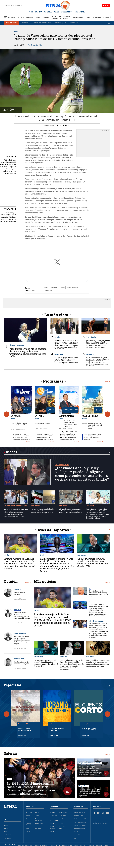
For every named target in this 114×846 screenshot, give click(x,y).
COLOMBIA (38, 12)
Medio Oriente (90, 657)
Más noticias (45, 581)
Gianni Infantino (81, 555)
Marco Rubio (90, 354)
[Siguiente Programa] (107, 414)
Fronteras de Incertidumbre (24, 729)
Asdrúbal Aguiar (21, 599)
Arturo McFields (21, 648)
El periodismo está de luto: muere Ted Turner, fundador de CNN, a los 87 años (99, 594)
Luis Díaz (6, 555)
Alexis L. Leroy (21, 623)
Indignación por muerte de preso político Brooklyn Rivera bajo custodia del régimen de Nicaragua (70, 510)
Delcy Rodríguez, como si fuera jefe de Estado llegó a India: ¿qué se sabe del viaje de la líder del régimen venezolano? (66, 360)
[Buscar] (112, 17)
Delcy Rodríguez (59, 354)
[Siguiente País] (109, 24)
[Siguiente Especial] (107, 714)
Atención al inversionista (79, 819)
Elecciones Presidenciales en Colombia (15, 505)
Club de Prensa (90, 415)
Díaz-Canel (57, 23)
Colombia (57, 337)
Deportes (46, 17)
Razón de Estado (54, 831)
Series (9, 779)
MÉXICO (56, 12)
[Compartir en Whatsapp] (69, 126)
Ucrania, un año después (57, 729)
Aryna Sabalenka (91, 337)
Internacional (7, 838)
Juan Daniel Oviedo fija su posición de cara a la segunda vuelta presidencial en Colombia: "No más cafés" (28, 353)
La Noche (15, 415)
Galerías (10, 753)
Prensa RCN (76, 835)
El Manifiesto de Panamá (19, 593)
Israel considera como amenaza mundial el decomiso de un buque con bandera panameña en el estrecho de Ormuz (98, 663)
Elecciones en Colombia (16, 345)
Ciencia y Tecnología (67, 17)
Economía (29, 17)
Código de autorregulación (80, 825)
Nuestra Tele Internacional (56, 17)
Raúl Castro (24, 23)
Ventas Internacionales (79, 828)
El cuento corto (89, 729)
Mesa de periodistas (53, 827)
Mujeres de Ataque (62, 827)
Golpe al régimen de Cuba (96, 621)
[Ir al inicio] (12, 810)
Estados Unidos (35, 505)
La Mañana (62, 819)
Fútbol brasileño (72, 287)
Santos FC (54, 287)
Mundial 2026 (74, 23)
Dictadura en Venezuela (62, 464)
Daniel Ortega (63, 505)
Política (21, 17)
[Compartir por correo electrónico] (66, 126)
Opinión (106, 17)
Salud (89, 17)
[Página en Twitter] (103, 813)
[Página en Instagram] (98, 813)
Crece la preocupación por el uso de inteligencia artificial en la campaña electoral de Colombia (92, 437)
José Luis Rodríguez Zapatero (41, 23)
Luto (90, 588)
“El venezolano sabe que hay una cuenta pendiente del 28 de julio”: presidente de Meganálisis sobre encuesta (45, 437)
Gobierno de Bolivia (20, 633)
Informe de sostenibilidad (79, 822)
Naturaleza (17, 609)
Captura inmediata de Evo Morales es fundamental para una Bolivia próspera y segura (22, 639)
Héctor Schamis (19, 658)
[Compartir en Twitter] (60, 126)
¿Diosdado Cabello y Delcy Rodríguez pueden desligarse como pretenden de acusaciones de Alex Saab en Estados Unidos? (82, 473)
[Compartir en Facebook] (57, 126)
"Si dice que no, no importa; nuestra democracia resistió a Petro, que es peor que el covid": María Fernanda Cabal (21, 437)
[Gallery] (57, 414)
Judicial (38, 17)
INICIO (31, 12)
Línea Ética (76, 831)
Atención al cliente (78, 815)
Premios (42, 555)
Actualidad (12, 17)
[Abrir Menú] (6, 17)
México (5, 831)
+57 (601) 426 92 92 (102, 823)
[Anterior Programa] (6, 414)
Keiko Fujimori (90, 505)
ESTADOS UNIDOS (66, 12)
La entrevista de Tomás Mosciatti (54, 819)
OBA (74, 838)
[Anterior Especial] (6, 714)
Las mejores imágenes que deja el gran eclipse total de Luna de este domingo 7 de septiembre (89, 793)
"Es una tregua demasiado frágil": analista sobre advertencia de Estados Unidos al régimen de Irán (42, 510)
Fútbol (16, 31)
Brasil (63, 287)
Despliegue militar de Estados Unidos (90, 763)
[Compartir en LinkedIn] (63, 126)
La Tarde (39, 415)
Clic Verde (52, 812)
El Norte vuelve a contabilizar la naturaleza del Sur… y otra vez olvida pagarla (22, 615)
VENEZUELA (48, 12)
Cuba (65, 23)
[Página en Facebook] (94, 813)
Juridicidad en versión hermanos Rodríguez (21, 663)
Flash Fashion (62, 815)
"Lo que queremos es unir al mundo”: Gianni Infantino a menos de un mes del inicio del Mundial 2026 (92, 562)
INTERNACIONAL (79, 12)
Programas (97, 17)
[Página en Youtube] (107, 813)
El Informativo (66, 415)
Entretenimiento (79, 17)
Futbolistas (48, 291)
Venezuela (17, 589)
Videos (11, 452)
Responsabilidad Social (79, 812)
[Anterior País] (109, 22)
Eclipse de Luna (84, 786)
